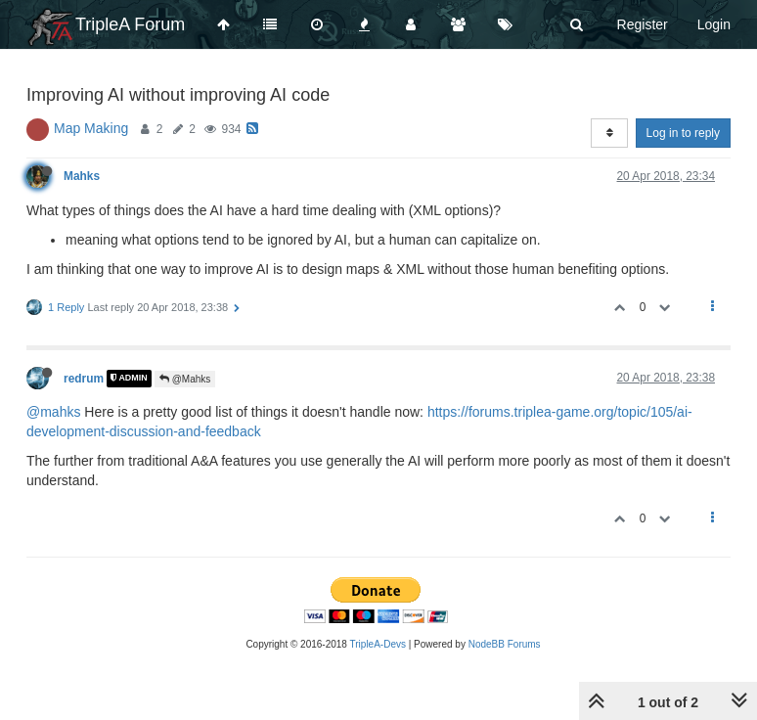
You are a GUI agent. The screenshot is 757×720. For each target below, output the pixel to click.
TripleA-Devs (378, 644)
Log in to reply (683, 133)
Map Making (91, 128)
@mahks (53, 412)
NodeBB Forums (504, 644)
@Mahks (184, 379)
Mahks (82, 176)
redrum (84, 378)
